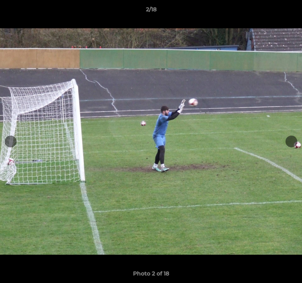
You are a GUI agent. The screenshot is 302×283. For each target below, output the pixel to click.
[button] (292, 11)
